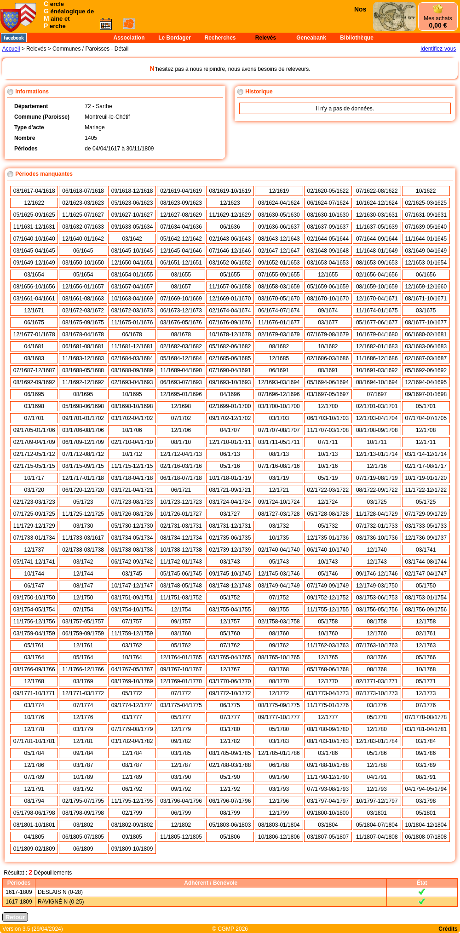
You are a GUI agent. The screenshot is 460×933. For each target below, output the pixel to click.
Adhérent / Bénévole (210, 883)
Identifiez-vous (438, 49)
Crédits (447, 929)
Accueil (11, 49)
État (422, 883)
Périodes (19, 883)
